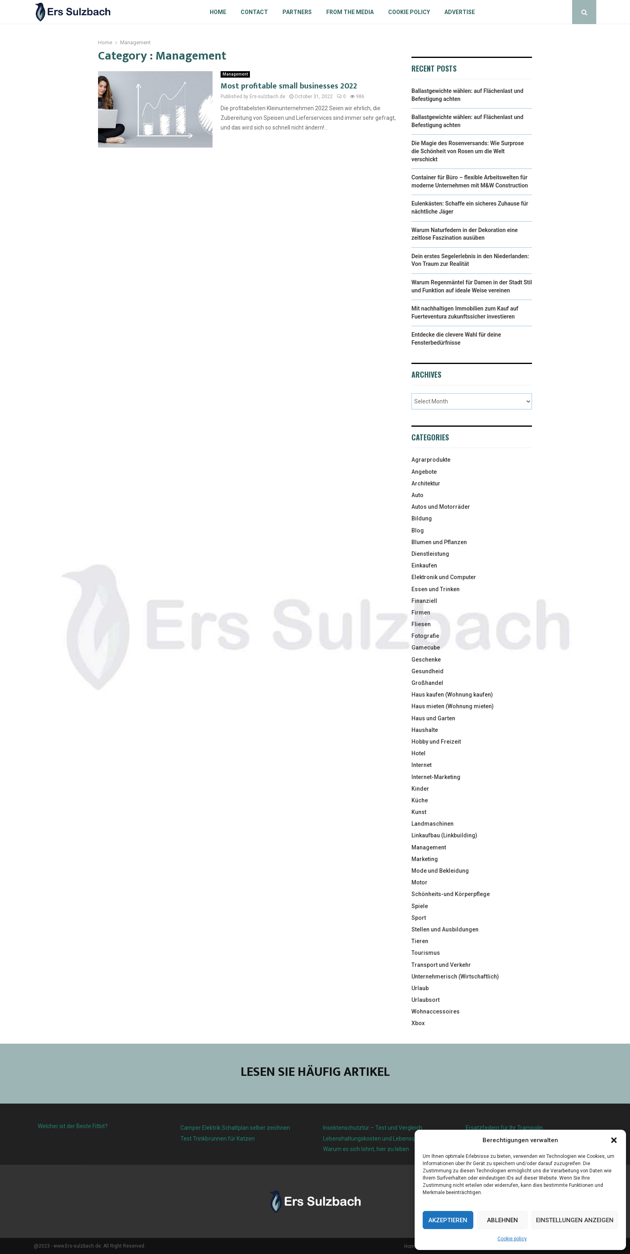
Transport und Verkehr (441, 965)
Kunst (418, 812)
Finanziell (424, 601)
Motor (419, 882)
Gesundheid (427, 671)
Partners (297, 12)
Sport (418, 918)
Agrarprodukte (430, 459)
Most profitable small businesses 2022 (289, 86)
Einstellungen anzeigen (575, 1220)
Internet (421, 765)
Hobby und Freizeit (436, 741)
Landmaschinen (432, 823)
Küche (419, 800)
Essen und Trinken (435, 589)
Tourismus (425, 953)
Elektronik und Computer (443, 577)
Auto (417, 495)
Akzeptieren (447, 1220)
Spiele (419, 906)
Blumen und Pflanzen (439, 542)
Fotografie (425, 636)
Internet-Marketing (435, 777)
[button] (614, 1140)
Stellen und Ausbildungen (445, 929)
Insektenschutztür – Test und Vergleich (372, 1127)
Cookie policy (512, 1239)
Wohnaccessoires (435, 1011)
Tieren (419, 941)
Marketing (424, 859)
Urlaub (420, 988)
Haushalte (424, 730)
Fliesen (421, 624)
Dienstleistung (430, 554)
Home (218, 12)
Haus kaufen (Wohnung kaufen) (452, 694)
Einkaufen (424, 565)
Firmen (420, 612)
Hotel (418, 753)
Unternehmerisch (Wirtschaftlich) (455, 976)
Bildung (421, 518)
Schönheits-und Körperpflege (450, 894)
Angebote (424, 472)
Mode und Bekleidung (440, 871)
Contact (254, 12)
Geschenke (426, 659)
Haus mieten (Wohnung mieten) (452, 706)
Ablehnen (502, 1220)
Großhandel (427, 683)
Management (235, 74)
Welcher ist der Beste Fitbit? (73, 1126)
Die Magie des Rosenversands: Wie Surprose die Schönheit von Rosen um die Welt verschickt (467, 151)
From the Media (350, 12)
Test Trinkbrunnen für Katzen (217, 1138)
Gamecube (425, 647)
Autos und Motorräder (440, 507)
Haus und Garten (433, 718)
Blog (417, 530)
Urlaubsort (425, 1000)
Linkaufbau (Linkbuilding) (444, 835)
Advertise (459, 12)
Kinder (420, 788)
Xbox (418, 1023)
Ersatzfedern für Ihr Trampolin (504, 1127)
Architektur (425, 483)
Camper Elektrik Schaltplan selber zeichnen (235, 1127)
